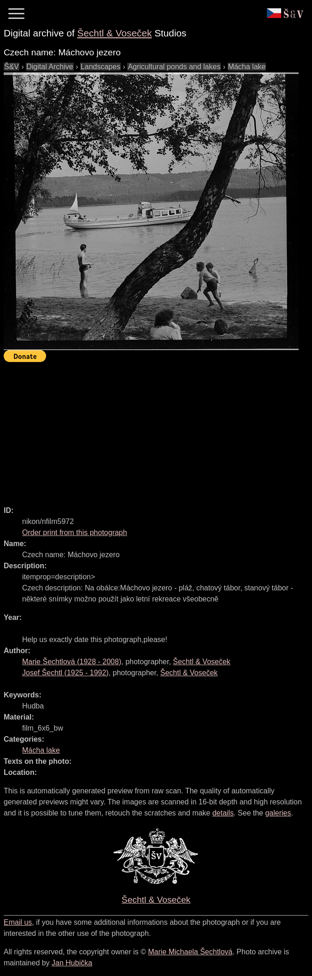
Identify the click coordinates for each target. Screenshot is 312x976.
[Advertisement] (158, 429)
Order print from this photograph (74, 532)
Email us (18, 922)
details (223, 813)
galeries (278, 813)
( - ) (71, 662)
